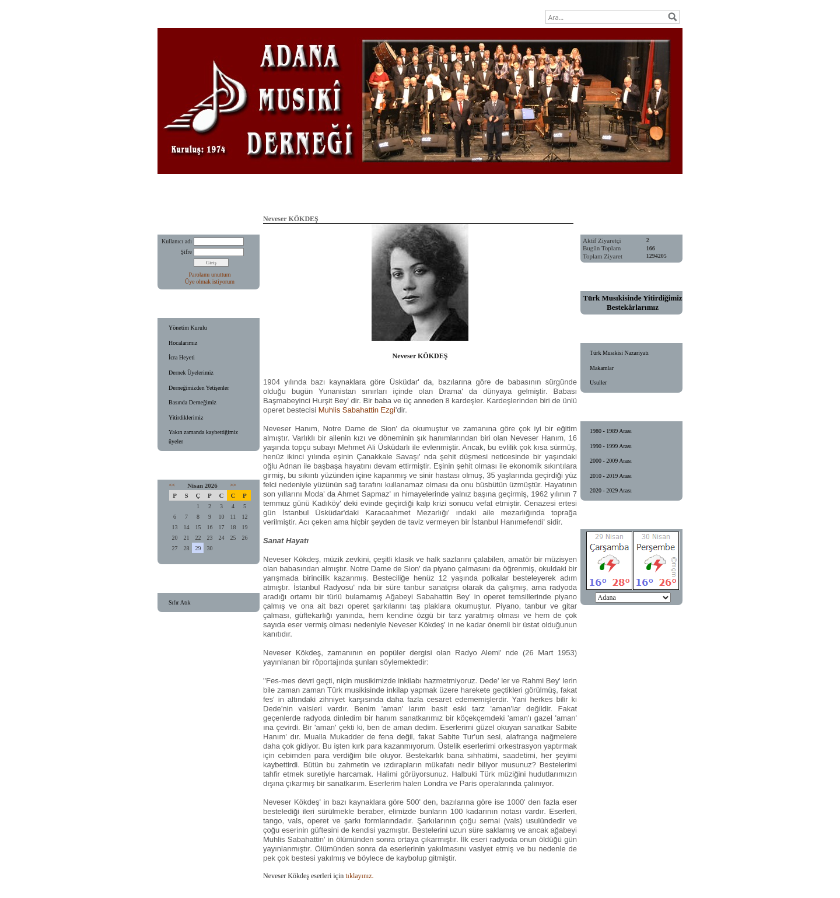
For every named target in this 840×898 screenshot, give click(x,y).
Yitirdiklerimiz (186, 417)
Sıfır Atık (180, 602)
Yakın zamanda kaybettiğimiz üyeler (203, 437)
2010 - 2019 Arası (611, 476)
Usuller (598, 382)
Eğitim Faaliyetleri (308, 192)
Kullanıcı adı (177, 241)
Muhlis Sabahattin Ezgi (357, 410)
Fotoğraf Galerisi (469, 192)
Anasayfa (247, 192)
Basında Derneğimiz (192, 402)
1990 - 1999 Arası (611, 446)
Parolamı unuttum (210, 274)
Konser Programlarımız (390, 192)
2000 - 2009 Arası (611, 460)
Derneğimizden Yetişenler (199, 388)
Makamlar (602, 368)
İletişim (594, 192)
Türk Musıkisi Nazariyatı (619, 353)
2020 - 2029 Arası (611, 490)
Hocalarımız (183, 343)
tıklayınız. (359, 876)
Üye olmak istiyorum (210, 281)
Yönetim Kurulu (188, 327)
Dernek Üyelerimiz (191, 372)
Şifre (186, 252)
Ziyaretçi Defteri (538, 192)
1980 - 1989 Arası (611, 431)
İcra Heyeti (182, 357)
